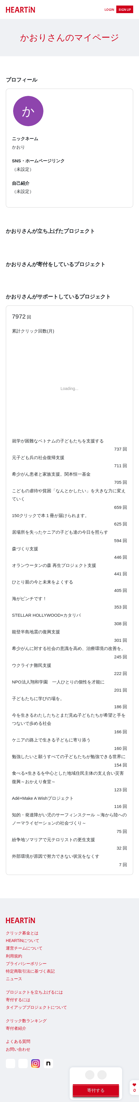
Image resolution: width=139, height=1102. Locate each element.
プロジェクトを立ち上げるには (34, 992)
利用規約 (14, 956)
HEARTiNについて (22, 940)
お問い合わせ (18, 1049)
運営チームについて (24, 948)
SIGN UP (125, 9)
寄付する (96, 1090)
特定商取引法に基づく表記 (30, 971)
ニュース (14, 979)
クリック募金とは (22, 933)
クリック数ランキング (26, 1021)
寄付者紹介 (16, 1028)
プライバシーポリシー (26, 964)
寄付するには (18, 1000)
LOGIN (109, 9)
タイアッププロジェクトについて (36, 1007)
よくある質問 (18, 1041)
